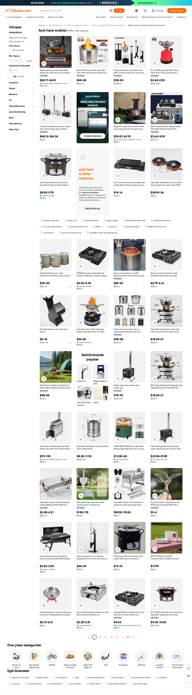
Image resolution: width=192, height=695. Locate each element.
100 (127, 637)
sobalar (96, 227)
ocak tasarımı (47, 233)
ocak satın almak (33, 684)
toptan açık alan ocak (77, 227)
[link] (188, 668)
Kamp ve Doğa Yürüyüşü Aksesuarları (108, 25)
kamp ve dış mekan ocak (70, 233)
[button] (111, 10)
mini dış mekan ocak (49, 220)
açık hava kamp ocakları (140, 677)
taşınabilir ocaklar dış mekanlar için (102, 233)
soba (76, 677)
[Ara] (119, 10)
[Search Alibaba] (73, 10)
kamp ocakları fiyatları (116, 684)
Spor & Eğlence (55, 25)
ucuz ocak (14, 684)
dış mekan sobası (90, 220)
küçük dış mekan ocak (161, 220)
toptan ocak (70, 220)
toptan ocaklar (111, 220)
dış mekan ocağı (139, 684)
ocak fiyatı (161, 677)
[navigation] (21, 331)
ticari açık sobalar (130, 227)
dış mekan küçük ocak (94, 677)
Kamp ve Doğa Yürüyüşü (77, 25)
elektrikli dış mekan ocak (134, 220)
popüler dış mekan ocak (155, 227)
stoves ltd (111, 227)
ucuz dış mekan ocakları (51, 227)
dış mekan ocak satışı (19, 677)
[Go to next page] (133, 637)
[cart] (145, 11)
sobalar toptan (41, 677)
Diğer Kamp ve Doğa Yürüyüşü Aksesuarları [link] (146, 25)
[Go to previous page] (88, 637)
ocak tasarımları (54, 684)
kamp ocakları (117, 677)
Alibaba (42, 25)
